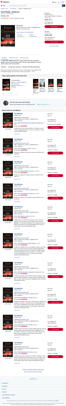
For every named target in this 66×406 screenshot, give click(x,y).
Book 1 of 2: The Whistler (7, 13)
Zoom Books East (22, 244)
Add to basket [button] (54, 26)
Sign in (59, 2)
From (22, 35)
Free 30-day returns (54, 46)
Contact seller (17, 134)
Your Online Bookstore (23, 171)
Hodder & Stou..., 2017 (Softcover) (42, 90)
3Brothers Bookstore (23, 272)
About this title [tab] (13, 57)
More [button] (32, 72)
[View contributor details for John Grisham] (5, 15)
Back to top (33, 379)
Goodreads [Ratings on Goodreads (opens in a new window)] (21, 18)
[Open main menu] (3, 5)
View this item (47, 17)
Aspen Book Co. (22, 216)
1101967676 (19, 82)
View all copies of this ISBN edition (25, 32)
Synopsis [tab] (4, 57)
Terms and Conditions (53, 401)
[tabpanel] (21, 66)
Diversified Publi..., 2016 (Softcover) (51, 90)
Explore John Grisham (42, 105)
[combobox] (35, 5)
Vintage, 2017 (19, 85)
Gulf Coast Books (22, 149)
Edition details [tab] (23, 57)
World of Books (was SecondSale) (26, 123)
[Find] (63, 5)
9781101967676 (15, 84)
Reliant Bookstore (22, 298)
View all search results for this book (33, 372)
